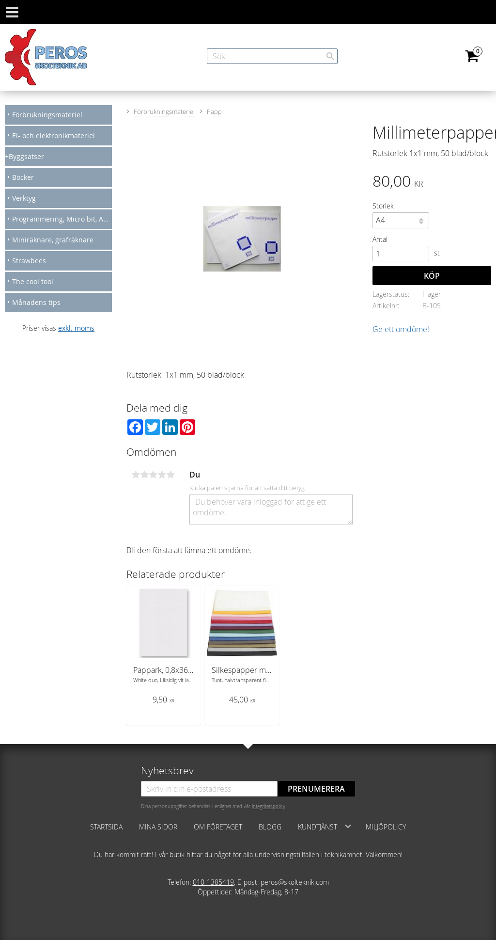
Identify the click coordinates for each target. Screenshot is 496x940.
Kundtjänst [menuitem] (317, 826)
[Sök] (330, 56)
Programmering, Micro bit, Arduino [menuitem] (62, 218)
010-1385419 (213, 882)
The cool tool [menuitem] (32, 281)
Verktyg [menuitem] (24, 198)
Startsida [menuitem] (106, 826)
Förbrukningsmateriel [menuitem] (47, 114)
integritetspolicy (268, 806)
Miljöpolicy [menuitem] (386, 826)
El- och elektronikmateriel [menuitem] (53, 135)
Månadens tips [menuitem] (36, 302)
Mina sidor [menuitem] (158, 826)
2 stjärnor (144, 474)
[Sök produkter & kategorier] (272, 56)
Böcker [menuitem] (23, 177)
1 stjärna (135, 474)
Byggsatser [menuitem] (26, 156)
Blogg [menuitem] (270, 826)
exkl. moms (76, 328)
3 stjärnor (153, 474)
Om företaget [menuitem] (218, 826)
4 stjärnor (161, 474)
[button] (348, 826)
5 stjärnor (170, 474)
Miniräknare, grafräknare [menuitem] (52, 239)
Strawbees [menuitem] (29, 260)
